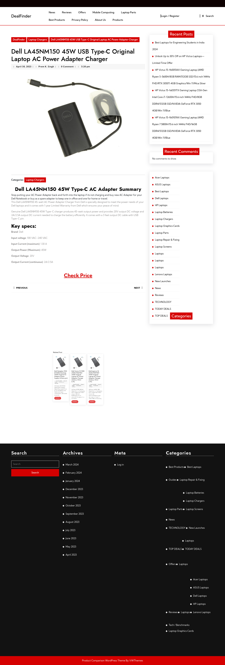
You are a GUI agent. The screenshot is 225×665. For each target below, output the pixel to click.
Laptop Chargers (38, 39)
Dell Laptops (177, 205)
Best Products (57, 19)
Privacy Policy (80, 19)
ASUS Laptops (177, 202)
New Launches (177, 221)
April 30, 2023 (23, 66)
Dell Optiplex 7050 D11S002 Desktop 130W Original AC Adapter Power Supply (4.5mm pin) (73, 380)
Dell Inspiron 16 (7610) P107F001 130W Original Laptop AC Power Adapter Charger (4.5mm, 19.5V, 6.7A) (83, 380)
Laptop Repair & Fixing (178, 213)
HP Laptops (177, 206)
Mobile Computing (103, 12)
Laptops (177, 216)
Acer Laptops (177, 201)
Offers (82, 12)
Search (207, 15)
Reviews (67, 12)
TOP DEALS (177, 228)
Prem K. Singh (46, 66)
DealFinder (21, 16)
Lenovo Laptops (177, 220)
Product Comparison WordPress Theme (104, 660)
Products (117, 19)
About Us (100, 19)
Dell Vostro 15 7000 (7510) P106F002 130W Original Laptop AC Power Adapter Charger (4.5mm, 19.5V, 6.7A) (78, 380)
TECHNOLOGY (177, 225)
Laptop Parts (128, 12)
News (52, 12)
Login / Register (170, 15)
